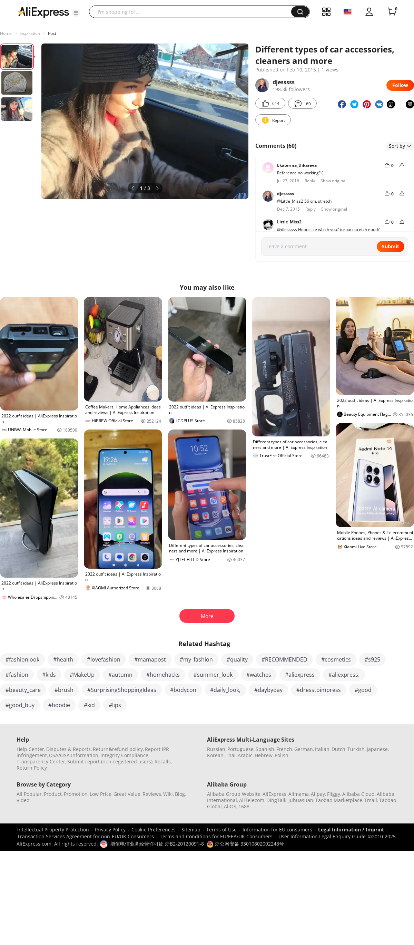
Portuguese (240, 749)
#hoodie (59, 705)
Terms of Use (221, 829)
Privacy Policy (110, 829)
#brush (64, 690)
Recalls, (163, 761)
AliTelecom (251, 800)
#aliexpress (300, 674)
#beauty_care (23, 690)
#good (363, 690)
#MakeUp (82, 674)
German (303, 749)
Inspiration (30, 33)
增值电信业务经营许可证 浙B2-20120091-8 (157, 843)
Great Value (127, 794)
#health (63, 659)
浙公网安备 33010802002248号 (245, 843)
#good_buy (20, 705)
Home (6, 33)
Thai (231, 755)
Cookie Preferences (153, 829)
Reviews (151, 794)
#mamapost (150, 659)
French (284, 749)
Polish (281, 755)
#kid (89, 705)
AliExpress (274, 794)
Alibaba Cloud (358, 794)
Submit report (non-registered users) (109, 761)
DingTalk (276, 800)
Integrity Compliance (124, 755)
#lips (115, 705)
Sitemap (190, 829)
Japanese (377, 749)
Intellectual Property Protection (53, 829)
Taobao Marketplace (338, 800)
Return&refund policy (118, 749)
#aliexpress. (343, 674)
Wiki (168, 794)
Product (53, 794)
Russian (216, 749)
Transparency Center (41, 761)
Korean (215, 755)
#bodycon (183, 690)
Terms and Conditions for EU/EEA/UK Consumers (216, 836)
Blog (180, 794)
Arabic (245, 755)
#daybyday (268, 690)
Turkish (356, 749)
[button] (76, 13)
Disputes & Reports (68, 749)
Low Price (100, 794)
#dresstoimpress (318, 690)
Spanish (265, 749)
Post (52, 33)
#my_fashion (196, 659)
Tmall (370, 800)
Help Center (30, 749)
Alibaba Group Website (233, 794)
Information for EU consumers (277, 829)
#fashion (17, 674)
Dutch (338, 749)
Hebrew (264, 755)
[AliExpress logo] (43, 12)
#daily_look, (225, 690)
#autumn (120, 674)
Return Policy (32, 767)
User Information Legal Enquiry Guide (322, 836)
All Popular (29, 794)
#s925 (372, 659)
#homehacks (163, 674)
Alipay (318, 794)
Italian (322, 749)
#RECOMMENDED (284, 659)
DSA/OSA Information (73, 755)
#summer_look (213, 674)
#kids (49, 674)
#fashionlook (22, 659)
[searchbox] (192, 12)
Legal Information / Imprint (351, 829)
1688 (243, 806)
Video (23, 800)
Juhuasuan (300, 800)
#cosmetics (336, 659)
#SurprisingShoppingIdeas (121, 690)
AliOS (230, 806)
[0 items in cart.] (391, 11)
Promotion (76, 794)
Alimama (298, 794)
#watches (258, 674)
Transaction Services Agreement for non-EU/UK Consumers (85, 836)
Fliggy (333, 794)
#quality (237, 659)
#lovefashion (103, 659)
